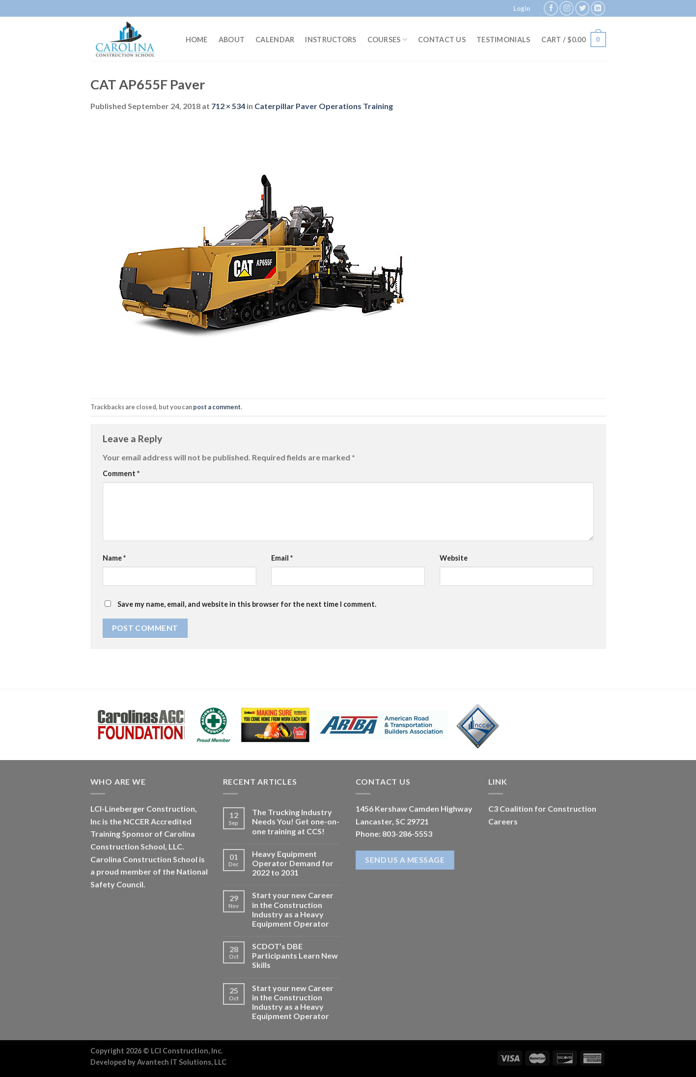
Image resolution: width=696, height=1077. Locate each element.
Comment (121, 473)
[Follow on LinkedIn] (598, 8)
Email (282, 558)
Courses (387, 39)
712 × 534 (228, 106)
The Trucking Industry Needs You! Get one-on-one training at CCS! (295, 821)
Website (454, 558)
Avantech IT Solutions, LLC (181, 1062)
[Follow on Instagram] (566, 8)
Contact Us (442, 39)
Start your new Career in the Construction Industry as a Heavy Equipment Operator (293, 909)
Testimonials (503, 39)
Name (114, 558)
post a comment (217, 407)
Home (197, 39)
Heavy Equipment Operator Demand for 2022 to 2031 (293, 863)
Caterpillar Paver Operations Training (323, 106)
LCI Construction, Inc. (187, 1051)
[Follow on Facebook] (551, 8)
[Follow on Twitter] (582, 8)
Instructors (330, 39)
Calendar (274, 39)
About (232, 39)
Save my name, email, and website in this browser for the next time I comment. (246, 604)
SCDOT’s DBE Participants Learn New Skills (295, 955)
